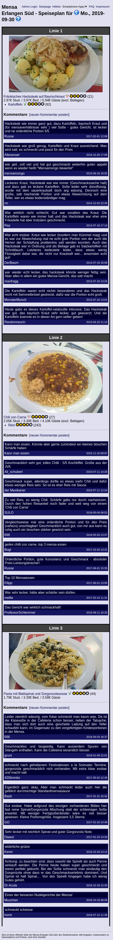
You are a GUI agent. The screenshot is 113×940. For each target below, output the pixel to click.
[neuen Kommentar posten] (49, 114)
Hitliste (56, 6)
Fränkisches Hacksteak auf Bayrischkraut (34, 96)
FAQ (91, 6)
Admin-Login (29, 6)
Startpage (45, 6)
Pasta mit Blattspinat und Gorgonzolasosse (35, 694)
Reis (11, 425)
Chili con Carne (15, 417)
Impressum (103, 6)
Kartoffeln (15, 104)
